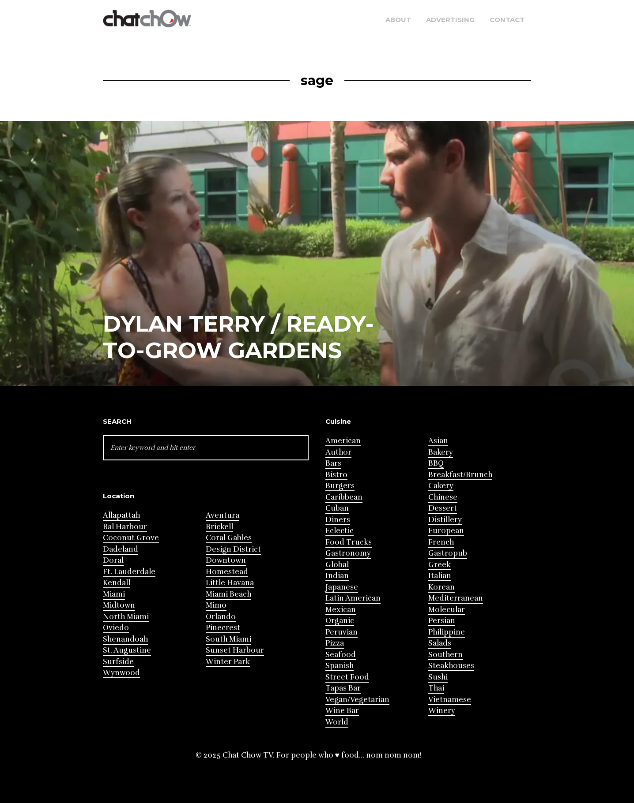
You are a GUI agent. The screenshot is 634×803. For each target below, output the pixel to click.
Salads (439, 643)
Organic (339, 620)
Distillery (445, 519)
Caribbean (343, 497)
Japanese (341, 587)
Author (338, 452)
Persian (441, 620)
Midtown (119, 605)
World (336, 722)
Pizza (334, 643)
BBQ (436, 463)
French (441, 542)
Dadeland (120, 549)
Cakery (440, 485)
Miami (114, 594)
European (446, 530)
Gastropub (447, 553)
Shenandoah (125, 639)
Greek (439, 564)
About (398, 19)
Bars (333, 463)
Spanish (339, 665)
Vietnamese (449, 699)
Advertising (450, 19)
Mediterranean (455, 598)
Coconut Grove (131, 537)
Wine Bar (342, 710)
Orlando (221, 616)
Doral (113, 560)
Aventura (222, 515)
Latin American (353, 598)
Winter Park (228, 661)
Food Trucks (348, 542)
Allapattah (121, 515)
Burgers (340, 485)
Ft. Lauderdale (129, 571)
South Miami (228, 639)
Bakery (440, 452)
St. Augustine (127, 650)
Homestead (227, 571)
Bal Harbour (125, 526)
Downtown (226, 560)
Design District (233, 549)
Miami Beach (228, 594)
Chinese (442, 497)
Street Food (347, 677)
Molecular (446, 609)
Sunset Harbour (235, 650)
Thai (436, 688)
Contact (507, 19)
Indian (337, 575)
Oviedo (116, 627)
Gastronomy (348, 553)
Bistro (336, 474)
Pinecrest (223, 627)
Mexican (340, 609)
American (343, 440)
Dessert (442, 508)
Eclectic (339, 530)
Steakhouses (451, 665)
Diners (337, 519)
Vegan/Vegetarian (357, 699)
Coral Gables (229, 537)
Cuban (337, 508)
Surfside (118, 661)
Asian (438, 440)
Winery (441, 710)
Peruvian (341, 632)
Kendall (116, 582)
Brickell (219, 526)
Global (337, 564)
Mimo (216, 605)
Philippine (446, 632)
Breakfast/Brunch (460, 474)
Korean (441, 587)
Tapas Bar (343, 688)
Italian (439, 575)
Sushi (438, 677)
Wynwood (121, 672)
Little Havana (230, 582)
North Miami (126, 616)
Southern (445, 654)
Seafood (340, 654)
